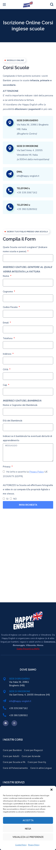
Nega (28, 828)
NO (15, 498)
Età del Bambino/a (12, 420)
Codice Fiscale (10, 307)
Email (6, 322)
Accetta (28, 820)
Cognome (8, 291)
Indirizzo (7, 353)
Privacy (7, 466)
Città (6, 369)
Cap (5, 385)
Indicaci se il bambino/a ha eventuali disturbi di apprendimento (27, 438)
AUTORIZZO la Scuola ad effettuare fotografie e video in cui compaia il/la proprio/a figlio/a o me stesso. (28, 489)
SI (7, 498)
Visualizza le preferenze (28, 837)
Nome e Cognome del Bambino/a (20, 405)
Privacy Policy (33, 845)
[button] (51, 789)
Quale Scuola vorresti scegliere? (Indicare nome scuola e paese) (25, 249)
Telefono (8, 338)
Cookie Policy (21, 845)
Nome (6, 276)
